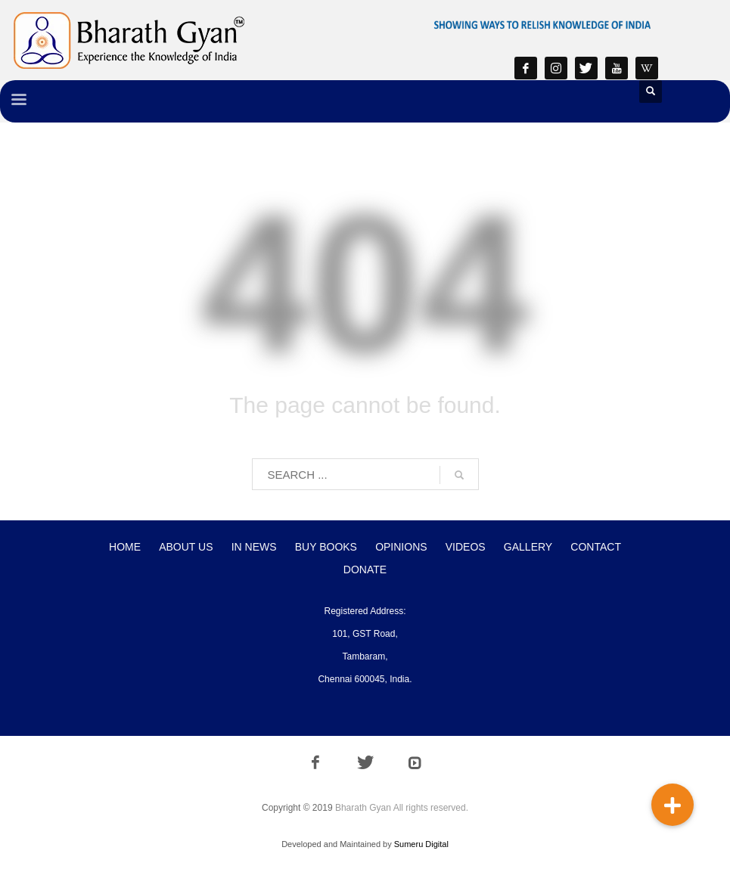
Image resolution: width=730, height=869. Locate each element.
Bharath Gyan (363, 807)
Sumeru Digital (421, 844)
